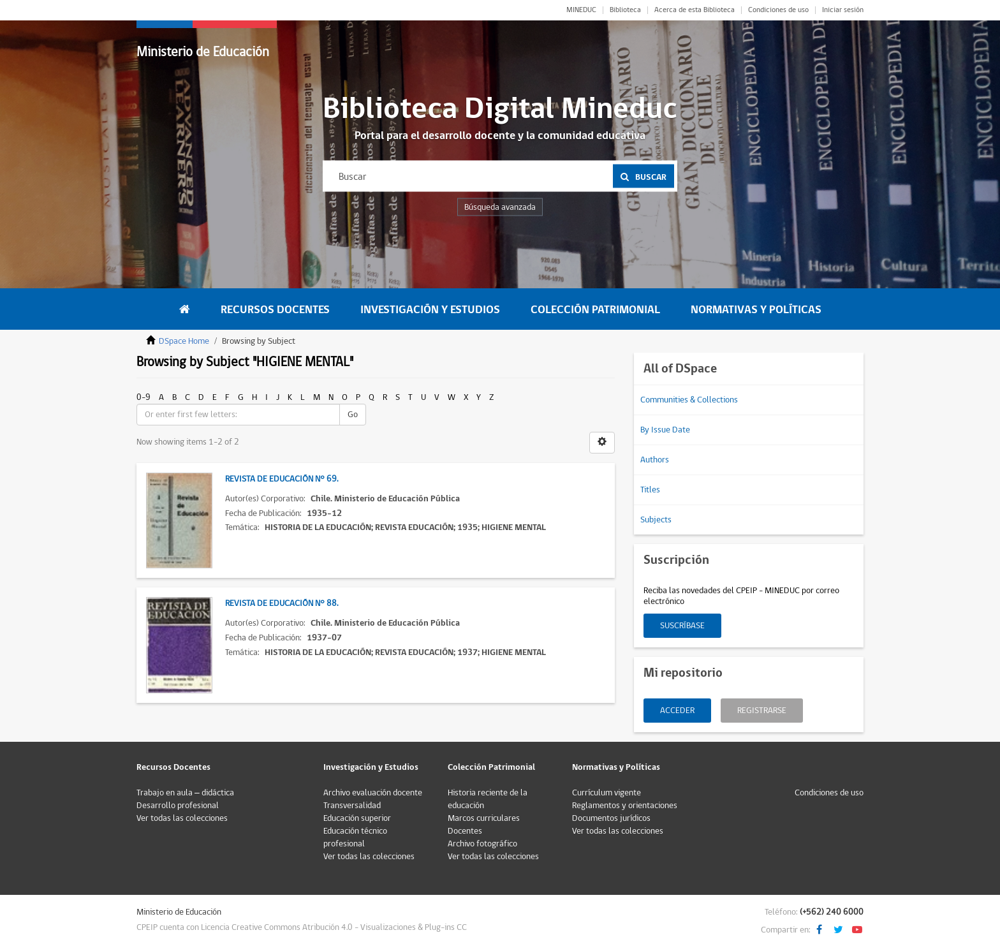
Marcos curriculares (484, 818)
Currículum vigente (606, 792)
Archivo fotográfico (482, 843)
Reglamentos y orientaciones (624, 805)
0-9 (143, 397)
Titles (650, 489)
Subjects (656, 519)
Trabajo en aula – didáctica (185, 792)
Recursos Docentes (275, 310)
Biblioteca (625, 10)
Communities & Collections (689, 400)
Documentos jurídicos (611, 818)
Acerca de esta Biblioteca (694, 10)
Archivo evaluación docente (372, 792)
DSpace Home (184, 341)
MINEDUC (581, 10)
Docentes (465, 831)
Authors (654, 459)
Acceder (677, 710)
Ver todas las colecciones (182, 818)
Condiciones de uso (778, 10)
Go (353, 414)
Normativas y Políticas (756, 310)
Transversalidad (352, 805)
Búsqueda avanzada (500, 207)
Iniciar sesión (843, 10)
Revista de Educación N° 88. (281, 603)
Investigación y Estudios (430, 310)
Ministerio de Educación (202, 52)
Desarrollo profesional (177, 805)
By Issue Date (665, 430)
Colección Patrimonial (595, 310)
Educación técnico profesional (355, 837)
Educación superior (357, 818)
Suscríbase (682, 625)
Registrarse (761, 710)
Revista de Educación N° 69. (281, 479)
